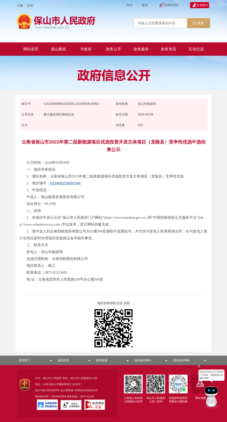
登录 (30, 5)
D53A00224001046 (65, 183)
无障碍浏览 (171, 5)
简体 (129, 5)
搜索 (198, 23)
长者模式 (202, 5)
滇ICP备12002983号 (47, 390)
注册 (20, 5)
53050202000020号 (86, 390)
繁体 (145, 5)
